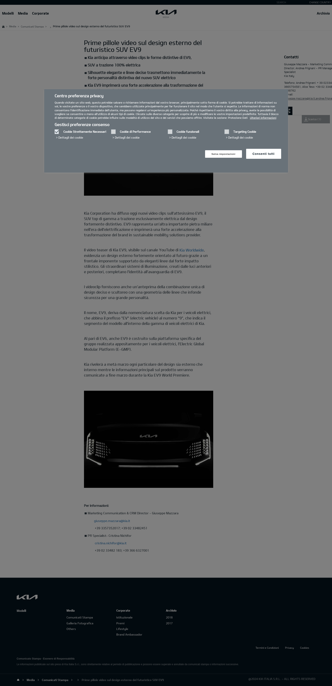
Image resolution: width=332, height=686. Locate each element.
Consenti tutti (264, 153)
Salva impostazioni (224, 154)
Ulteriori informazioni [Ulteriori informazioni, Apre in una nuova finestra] (263, 117)
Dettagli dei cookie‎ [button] (70, 137)
